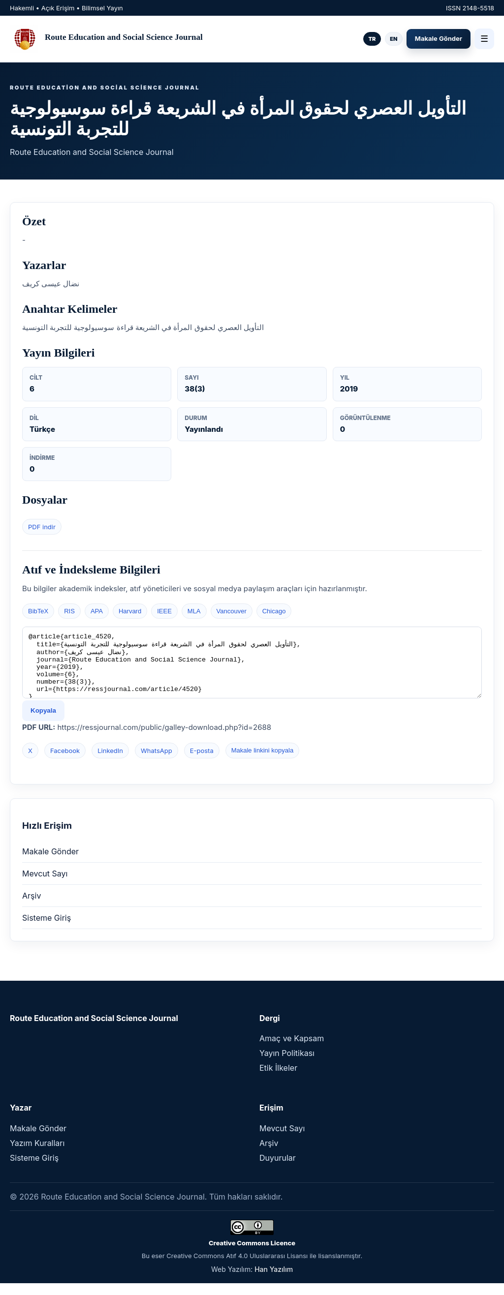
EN (393, 38)
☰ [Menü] (484, 39)
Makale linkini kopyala (262, 762)
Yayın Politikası (287, 1065)
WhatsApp (156, 762)
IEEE (164, 611)
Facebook (65, 762)
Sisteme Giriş (46, 929)
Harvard (130, 611)
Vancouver (232, 611)
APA (97, 611)
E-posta (202, 762)
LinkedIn (110, 762)
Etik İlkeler (278, 1079)
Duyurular (277, 1170)
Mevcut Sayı (44, 885)
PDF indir (42, 527)
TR (372, 38)
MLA (194, 611)
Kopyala (43, 722)
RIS (69, 611)
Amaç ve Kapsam (291, 1050)
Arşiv (31, 907)
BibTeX (38, 611)
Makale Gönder (438, 38)
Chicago (274, 611)
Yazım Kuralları (37, 1155)
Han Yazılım (273, 1281)
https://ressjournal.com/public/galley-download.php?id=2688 (164, 739)
